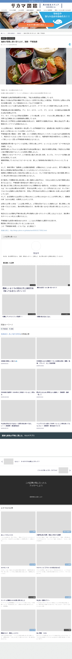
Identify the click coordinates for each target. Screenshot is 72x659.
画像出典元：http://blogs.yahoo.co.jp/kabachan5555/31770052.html (24, 230)
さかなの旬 (4, 10)
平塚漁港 (5, 329)
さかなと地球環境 (48, 10)
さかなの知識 (12, 10)
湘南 (12, 329)
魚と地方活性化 (11, 38)
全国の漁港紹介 (30, 10)
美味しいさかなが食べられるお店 (63, 10)
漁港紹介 (4, 38)
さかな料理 (21, 10)
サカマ (36, 253)
